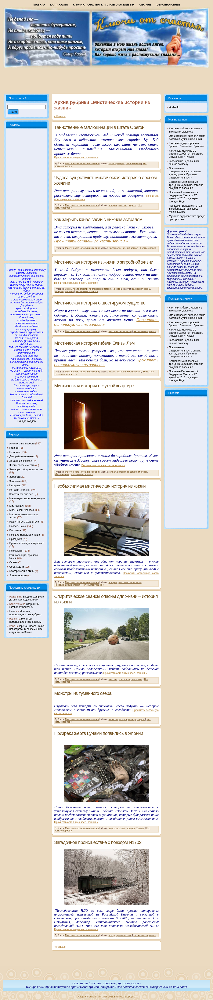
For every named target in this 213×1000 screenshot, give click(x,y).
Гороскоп (14, 452)
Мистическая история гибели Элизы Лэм (94, 343)
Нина (12, 611)
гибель (112, 371)
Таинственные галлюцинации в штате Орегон (99, 127)
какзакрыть (115, 248)
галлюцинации (116, 163)
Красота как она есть (21, 494)
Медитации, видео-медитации (27, 498)
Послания (15, 530)
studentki (174, 107)
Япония (140, 828)
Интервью (15, 485)
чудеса (132, 205)
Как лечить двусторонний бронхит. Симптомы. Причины (186, 145)
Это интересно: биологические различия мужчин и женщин (187, 137)
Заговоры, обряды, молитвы (26, 469)
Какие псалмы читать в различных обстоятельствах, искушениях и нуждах (186, 153)
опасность (124, 679)
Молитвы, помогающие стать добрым (25, 613)
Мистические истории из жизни (82, 163)
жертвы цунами (117, 828)
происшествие (123, 935)
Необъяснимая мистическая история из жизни (99, 486)
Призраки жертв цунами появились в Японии (98, 733)
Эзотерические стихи (21, 571)
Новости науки (17, 526)
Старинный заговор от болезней (24, 606)
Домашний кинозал (20, 460)
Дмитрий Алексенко (21, 456)
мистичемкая (134, 371)
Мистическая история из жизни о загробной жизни (103, 262)
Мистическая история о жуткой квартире (94, 385)
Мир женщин (16, 505)
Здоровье (15, 481)
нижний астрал (130, 248)
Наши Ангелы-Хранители (24, 521)
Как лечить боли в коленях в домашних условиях (185, 130)
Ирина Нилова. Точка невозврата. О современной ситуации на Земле (26, 629)
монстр (132, 719)
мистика (123, 205)
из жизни (113, 719)
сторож (141, 719)
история (113, 205)
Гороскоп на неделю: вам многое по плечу (184, 163)
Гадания (14, 447)
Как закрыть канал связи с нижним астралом (98, 219)
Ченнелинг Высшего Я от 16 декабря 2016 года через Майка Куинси (185, 208)
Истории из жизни (19, 489)
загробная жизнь (141, 289)
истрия (123, 719)
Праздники (15, 539)
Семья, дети (16, 566)
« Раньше (59, 116)
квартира (132, 471)
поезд (112, 935)
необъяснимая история (67, 585)
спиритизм (136, 679)
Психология (16, 550)
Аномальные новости (22, 443)
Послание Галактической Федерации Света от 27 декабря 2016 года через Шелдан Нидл (184, 197)
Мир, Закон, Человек (21, 510)
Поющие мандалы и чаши (24, 534)
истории (59, 291)
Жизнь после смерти (21, 465)
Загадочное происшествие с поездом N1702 (97, 842)
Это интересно (18, 575)
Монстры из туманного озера (82, 693)
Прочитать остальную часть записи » (76, 157)
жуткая (112, 471)
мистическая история (120, 331)
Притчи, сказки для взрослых (26, 543)
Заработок (15, 476)
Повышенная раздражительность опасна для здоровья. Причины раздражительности (185, 173)
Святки (13, 562)
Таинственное (133, 163)
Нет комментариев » (87, 291)
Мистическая (62, 474)
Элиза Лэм (148, 371)
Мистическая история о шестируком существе (99, 303)
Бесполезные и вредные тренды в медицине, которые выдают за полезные (186, 184)
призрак (131, 828)
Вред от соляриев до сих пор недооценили (26, 598)
